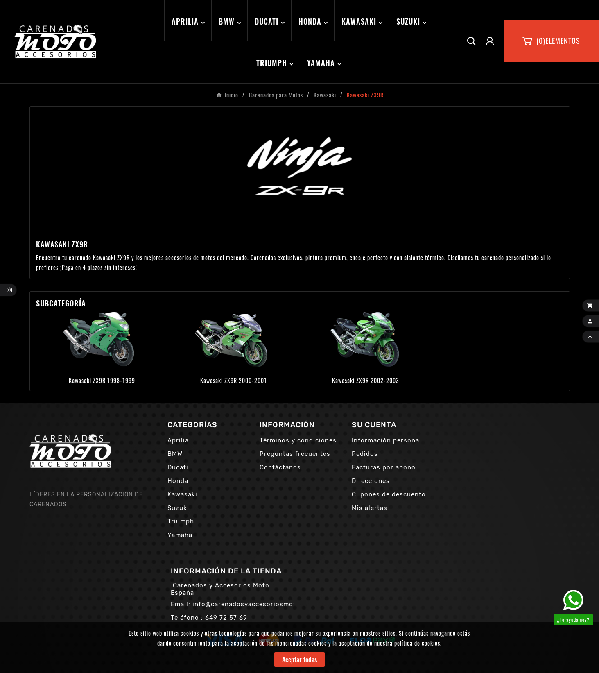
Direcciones (371, 481)
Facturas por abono (384, 467)
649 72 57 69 (226, 617)
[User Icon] (489, 41)
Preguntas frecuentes (295, 454)
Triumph (180, 521)
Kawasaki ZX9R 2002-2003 (365, 380)
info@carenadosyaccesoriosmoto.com (254, 604)
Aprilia (178, 440)
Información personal (386, 440)
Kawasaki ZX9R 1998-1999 (102, 380)
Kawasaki (182, 494)
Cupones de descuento (389, 494)
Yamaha (179, 535)
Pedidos (365, 454)
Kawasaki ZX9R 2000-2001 (233, 380)
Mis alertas (369, 508)
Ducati (177, 467)
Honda (177, 481)
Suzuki (178, 508)
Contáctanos (280, 467)
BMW (175, 454)
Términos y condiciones (298, 440)
